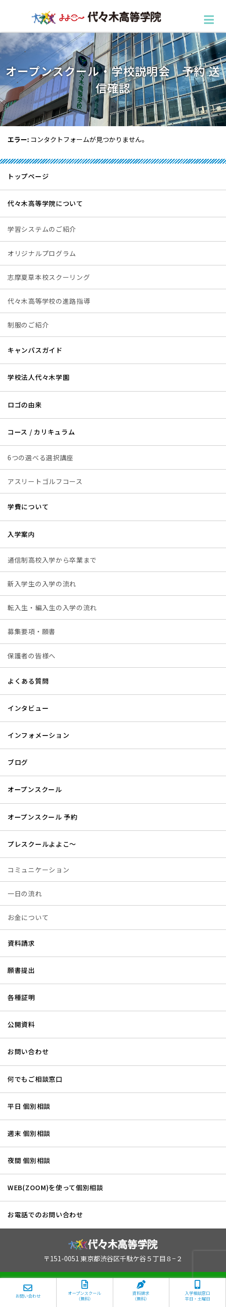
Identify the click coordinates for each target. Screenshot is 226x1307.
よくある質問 (28, 681)
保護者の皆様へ (31, 655)
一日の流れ (24, 893)
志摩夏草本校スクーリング (48, 277)
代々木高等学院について (45, 203)
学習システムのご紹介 (41, 229)
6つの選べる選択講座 (40, 457)
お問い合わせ (28, 1051)
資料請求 (21, 943)
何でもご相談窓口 (35, 1079)
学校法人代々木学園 (38, 377)
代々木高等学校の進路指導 (48, 301)
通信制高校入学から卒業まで (52, 559)
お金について (28, 917)
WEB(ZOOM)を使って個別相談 (55, 1187)
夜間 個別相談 (29, 1160)
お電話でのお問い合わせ (45, 1214)
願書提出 (21, 970)
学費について (28, 506)
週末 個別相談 (29, 1133)
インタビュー (28, 708)
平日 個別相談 (29, 1106)
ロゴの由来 (24, 404)
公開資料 (21, 1024)
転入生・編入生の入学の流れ (52, 607)
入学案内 (21, 534)
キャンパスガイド (35, 350)
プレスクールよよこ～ (41, 844)
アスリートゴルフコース (45, 481)
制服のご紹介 (28, 324)
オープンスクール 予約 (42, 816)
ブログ (17, 762)
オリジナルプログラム (41, 253)
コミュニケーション (38, 869)
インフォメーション (38, 735)
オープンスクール (34, 789)
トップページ (28, 176)
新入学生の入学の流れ (41, 583)
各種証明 (21, 997)
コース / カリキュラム (41, 431)
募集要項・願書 (31, 631)
